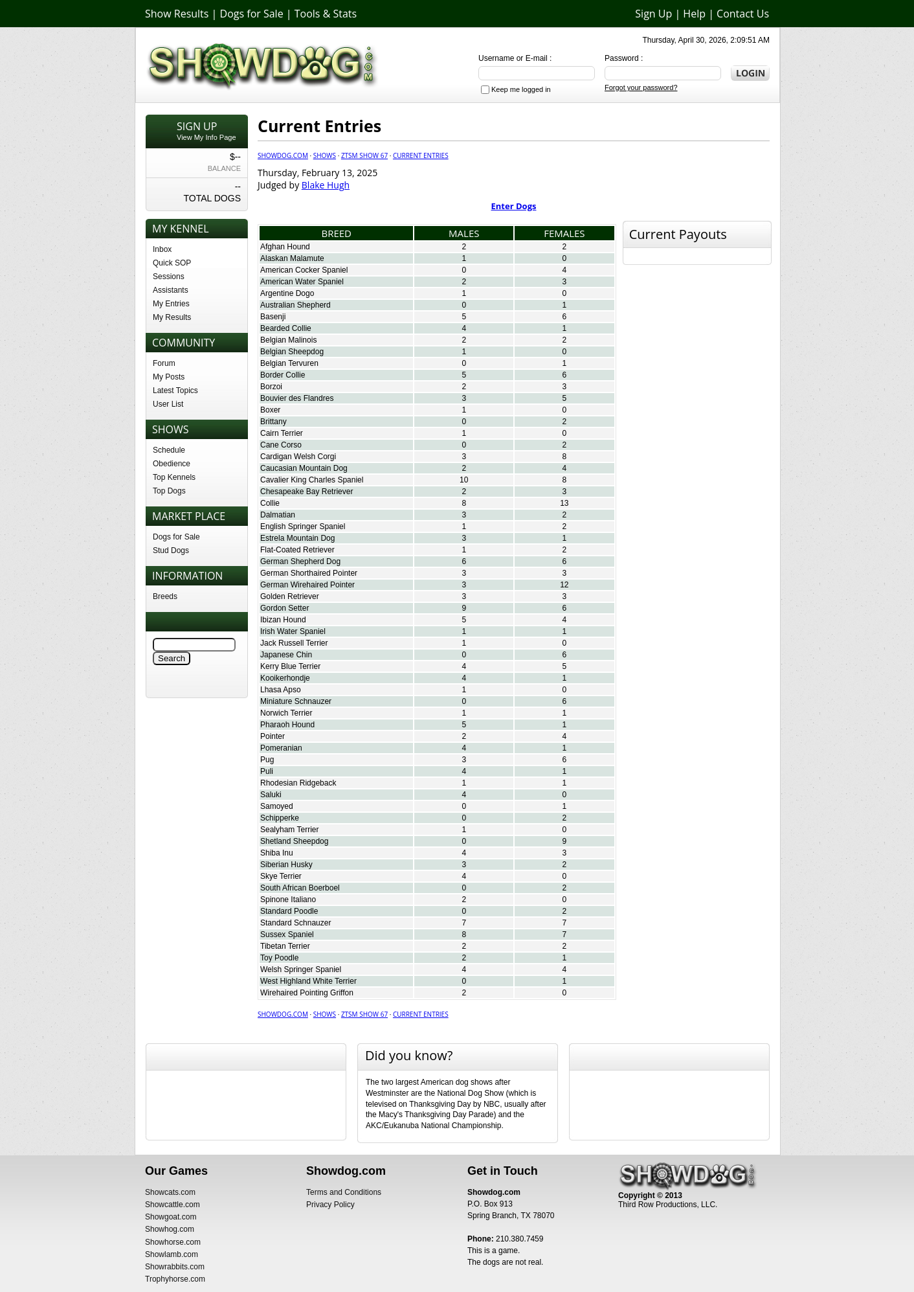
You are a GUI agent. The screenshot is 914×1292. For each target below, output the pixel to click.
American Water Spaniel (302, 281)
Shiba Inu (276, 852)
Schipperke (279, 817)
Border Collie (282, 375)
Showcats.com (170, 1192)
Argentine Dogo (287, 293)
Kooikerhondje (285, 678)
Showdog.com (283, 155)
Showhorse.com (173, 1242)
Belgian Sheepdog (292, 351)
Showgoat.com (170, 1216)
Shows (324, 155)
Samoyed (276, 806)
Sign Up (653, 13)
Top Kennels (174, 477)
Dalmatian (277, 514)
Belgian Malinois (288, 340)
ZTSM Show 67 (364, 155)
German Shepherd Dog (300, 561)
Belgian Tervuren (289, 363)
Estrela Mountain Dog (297, 538)
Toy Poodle (279, 957)
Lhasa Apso (280, 689)
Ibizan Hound (283, 619)
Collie (270, 503)
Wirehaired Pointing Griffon (306, 992)
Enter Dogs (514, 206)
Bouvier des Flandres (296, 398)
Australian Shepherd (295, 305)
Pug (267, 759)
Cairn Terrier (281, 433)
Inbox (162, 249)
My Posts (168, 376)
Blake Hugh (326, 185)
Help (694, 13)
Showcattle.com (172, 1204)
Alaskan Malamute (292, 258)
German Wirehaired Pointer (307, 584)
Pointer (272, 736)
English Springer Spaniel (302, 526)
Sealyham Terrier (289, 829)
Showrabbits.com (175, 1266)
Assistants (170, 290)
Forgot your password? (641, 87)
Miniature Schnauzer (295, 701)
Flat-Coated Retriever (297, 549)
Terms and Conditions (343, 1192)
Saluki (271, 794)
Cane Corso (281, 444)
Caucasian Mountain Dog (304, 468)
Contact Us (743, 13)
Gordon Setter (284, 608)
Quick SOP (172, 262)
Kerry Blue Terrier (290, 666)
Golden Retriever (289, 596)
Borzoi (271, 386)
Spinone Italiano (288, 899)
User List (168, 404)
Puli (266, 771)
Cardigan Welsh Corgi (298, 456)
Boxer (270, 409)
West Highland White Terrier (308, 981)
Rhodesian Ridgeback (298, 783)
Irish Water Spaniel (293, 631)
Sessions (168, 276)
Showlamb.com (171, 1254)
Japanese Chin (286, 654)
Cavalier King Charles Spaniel (311, 479)
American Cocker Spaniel (304, 270)
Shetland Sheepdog (294, 841)
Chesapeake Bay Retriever (306, 491)
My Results (172, 317)
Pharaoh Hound (287, 724)
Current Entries (421, 155)
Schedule (169, 450)
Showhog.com (169, 1229)
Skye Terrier (281, 876)
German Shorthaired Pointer (308, 573)
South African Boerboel (300, 887)
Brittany (273, 421)
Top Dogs (169, 490)
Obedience (171, 463)
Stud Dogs (171, 550)
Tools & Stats (326, 13)
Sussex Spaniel (287, 934)
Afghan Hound (285, 246)
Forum (164, 363)
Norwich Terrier (286, 713)
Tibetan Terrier (285, 946)
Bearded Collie (285, 328)
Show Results (176, 13)
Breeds (165, 596)
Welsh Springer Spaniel (300, 969)
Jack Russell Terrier (294, 643)
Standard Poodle (289, 911)
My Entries (171, 303)
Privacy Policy (330, 1204)
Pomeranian (281, 748)
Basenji (272, 316)
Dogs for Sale (252, 13)
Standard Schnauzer (295, 922)
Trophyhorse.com (175, 1279)
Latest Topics (175, 390)
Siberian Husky (286, 864)
